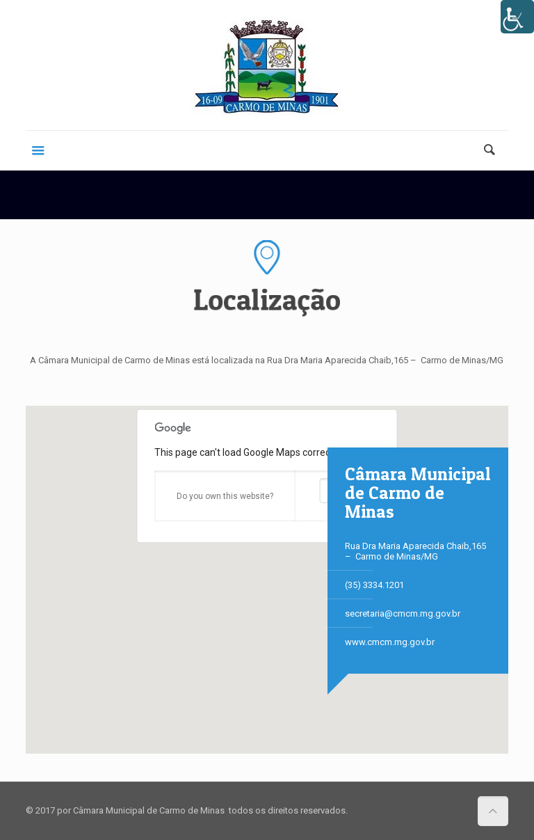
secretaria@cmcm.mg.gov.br (402, 613)
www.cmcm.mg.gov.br (390, 642)
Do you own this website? (225, 496)
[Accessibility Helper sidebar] (517, 16)
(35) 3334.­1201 (374, 585)
